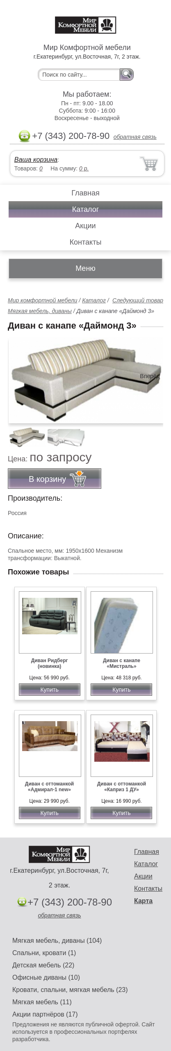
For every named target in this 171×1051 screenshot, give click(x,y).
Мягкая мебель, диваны (40, 311)
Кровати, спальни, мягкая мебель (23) (70, 989)
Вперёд (150, 376)
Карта (143, 900)
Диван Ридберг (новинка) (49, 663)
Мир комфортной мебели (42, 300)
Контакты (86, 242)
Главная (85, 193)
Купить (49, 689)
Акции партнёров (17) (45, 1014)
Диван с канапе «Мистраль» (121, 663)
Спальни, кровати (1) (44, 952)
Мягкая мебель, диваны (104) (57, 940)
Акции (85, 226)
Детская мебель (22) (43, 965)
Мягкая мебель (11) (42, 1002)
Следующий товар (137, 300)
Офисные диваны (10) (46, 977)
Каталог (85, 209)
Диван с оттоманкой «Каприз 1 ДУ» (121, 786)
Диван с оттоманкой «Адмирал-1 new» (49, 786)
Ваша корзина (35, 159)
